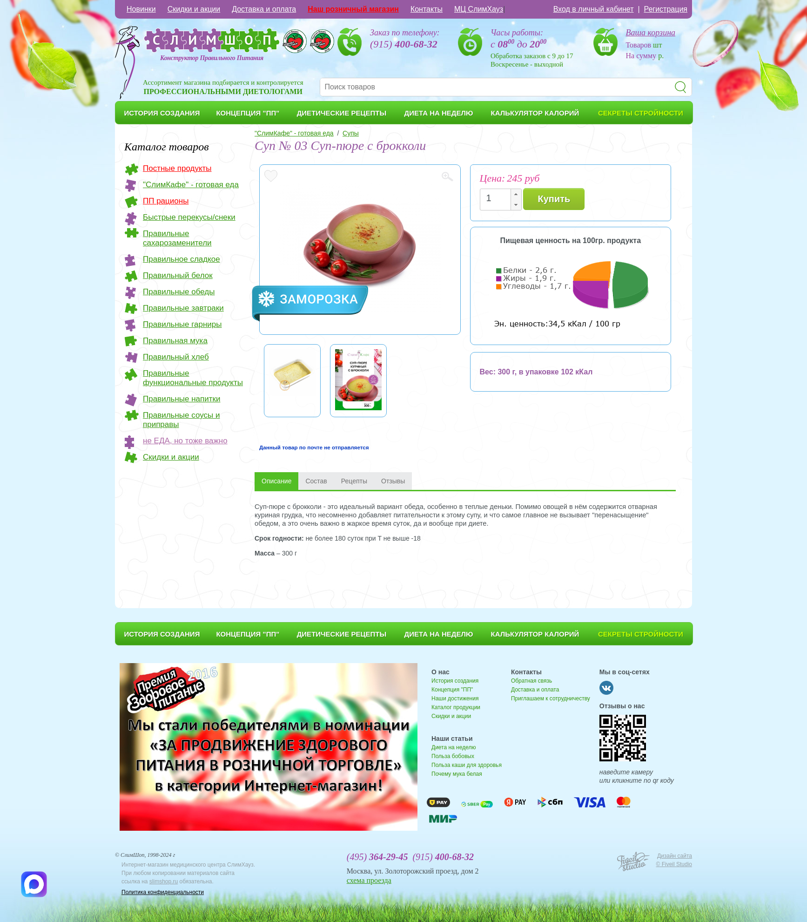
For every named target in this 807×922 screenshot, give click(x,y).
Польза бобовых (452, 756)
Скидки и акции (194, 9)
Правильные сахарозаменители (177, 238)
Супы (351, 133)
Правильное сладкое (181, 259)
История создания (454, 681)
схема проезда (369, 880)
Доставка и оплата (264, 9)
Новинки (141, 9)
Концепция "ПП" (452, 689)
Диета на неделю (453, 747)
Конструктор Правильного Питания (211, 57)
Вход (593, 9)
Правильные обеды (179, 291)
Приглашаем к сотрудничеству (550, 698)
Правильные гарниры (182, 324)
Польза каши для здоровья (466, 765)
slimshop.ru (163, 881)
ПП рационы (165, 201)
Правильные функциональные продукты (193, 378)
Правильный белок (178, 275)
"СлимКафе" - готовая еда (191, 184)
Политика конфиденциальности (162, 892)
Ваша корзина (651, 32)
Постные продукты (177, 168)
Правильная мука (175, 340)
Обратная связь (531, 681)
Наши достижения (454, 698)
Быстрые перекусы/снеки (189, 217)
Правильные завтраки (183, 308)
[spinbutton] (498, 198)
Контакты (426, 9)
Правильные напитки (181, 398)
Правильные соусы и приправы (181, 420)
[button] (516, 194)
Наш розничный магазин (353, 9)
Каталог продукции (455, 707)
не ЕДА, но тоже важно (185, 440)
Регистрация (665, 9)
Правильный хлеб (176, 357)
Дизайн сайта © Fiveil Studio (674, 860)
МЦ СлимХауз (478, 9)
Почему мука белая (456, 774)
